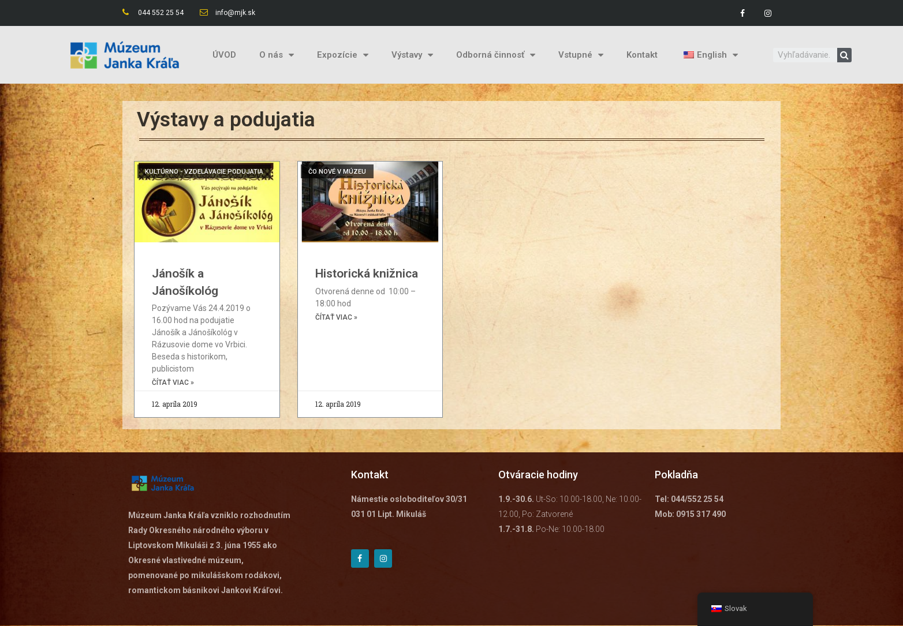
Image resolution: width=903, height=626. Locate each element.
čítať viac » (173, 383)
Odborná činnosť (495, 55)
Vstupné (580, 55)
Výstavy (412, 55)
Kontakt (642, 55)
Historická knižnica (366, 273)
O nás (276, 55)
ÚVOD (224, 55)
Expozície (342, 55)
